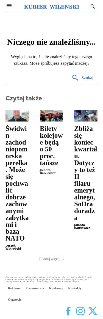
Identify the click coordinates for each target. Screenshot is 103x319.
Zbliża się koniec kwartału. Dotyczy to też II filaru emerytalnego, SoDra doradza (85, 173)
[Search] (83, 78)
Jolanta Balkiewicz (48, 171)
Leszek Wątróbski (13, 246)
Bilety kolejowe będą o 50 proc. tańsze (51, 145)
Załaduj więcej (51, 258)
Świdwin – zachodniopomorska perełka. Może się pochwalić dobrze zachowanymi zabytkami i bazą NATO (17, 183)
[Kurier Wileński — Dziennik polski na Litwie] (51, 6)
